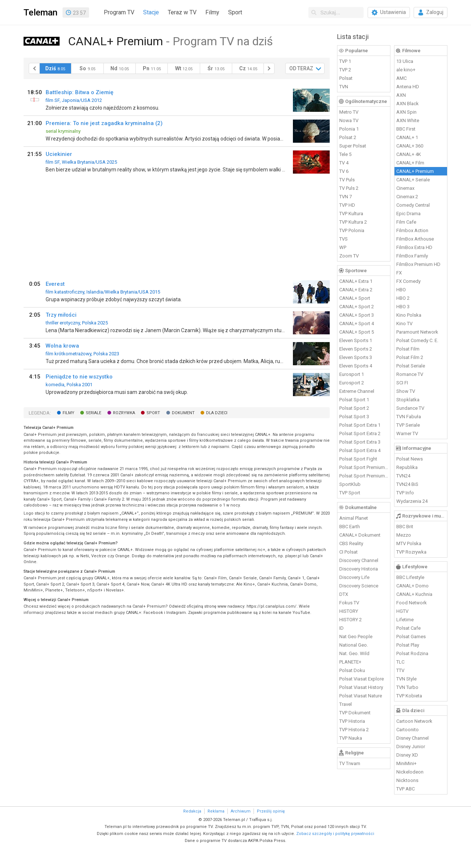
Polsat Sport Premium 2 (364, 476)
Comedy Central (413, 205)
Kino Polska (408, 315)
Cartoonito (407, 729)
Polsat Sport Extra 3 (359, 442)
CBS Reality (351, 543)
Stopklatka (407, 399)
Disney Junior (410, 746)
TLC (400, 662)
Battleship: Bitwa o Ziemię (79, 92)
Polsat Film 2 (409, 357)
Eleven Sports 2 (355, 349)
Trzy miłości (61, 315)
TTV (400, 670)
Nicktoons (407, 780)
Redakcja (192, 811)
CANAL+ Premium (415, 171)
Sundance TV (410, 408)
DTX (343, 594)
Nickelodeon (410, 772)
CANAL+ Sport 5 (356, 332)
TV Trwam (349, 763)
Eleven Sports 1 (355, 340)
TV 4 (343, 163)
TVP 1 (345, 61)
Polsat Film (407, 349)
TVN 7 (345, 196)
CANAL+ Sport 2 (356, 306)
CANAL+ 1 (407, 137)
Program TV (119, 12)
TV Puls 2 (348, 188)
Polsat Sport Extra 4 (359, 450)
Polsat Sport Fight (358, 459)
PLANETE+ (350, 662)
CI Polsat (348, 552)
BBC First (405, 129)
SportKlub (350, 484)
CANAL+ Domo (412, 586)
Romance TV (409, 374)
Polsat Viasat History (361, 687)
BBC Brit (404, 526)
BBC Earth (349, 526)
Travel (345, 704)
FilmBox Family (412, 256)
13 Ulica (404, 61)
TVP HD (347, 205)
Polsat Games (411, 636)
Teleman (40, 12)
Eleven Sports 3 (355, 357)
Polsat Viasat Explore (361, 679)
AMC (401, 78)
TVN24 (403, 476)
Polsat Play (407, 645)
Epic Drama (408, 213)
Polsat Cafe (408, 628)
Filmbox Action (412, 230)
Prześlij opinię (271, 811)
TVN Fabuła (408, 416)
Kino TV (404, 323)
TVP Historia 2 (354, 729)
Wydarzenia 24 (412, 501)
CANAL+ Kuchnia (414, 594)
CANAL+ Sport (354, 298)
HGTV (402, 611)
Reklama (216, 811)
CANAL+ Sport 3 (356, 315)
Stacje (151, 12)
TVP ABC (405, 789)
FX (399, 273)
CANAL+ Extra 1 (355, 281)
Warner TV (407, 433)
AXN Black (407, 103)
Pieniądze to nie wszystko (79, 376)
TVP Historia (352, 721)
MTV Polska (408, 543)
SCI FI (402, 382)
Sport (235, 12)
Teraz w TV (182, 12)
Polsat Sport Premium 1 (364, 467)
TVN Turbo (407, 687)
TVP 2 (345, 69)
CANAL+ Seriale (413, 179)
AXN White (407, 120)
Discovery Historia (358, 569)
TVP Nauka (350, 738)
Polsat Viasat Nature (360, 696)
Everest (55, 284)
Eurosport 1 (351, 374)
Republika (407, 467)
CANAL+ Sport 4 (356, 323)
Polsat (346, 78)
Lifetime (405, 619)
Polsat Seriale (410, 366)
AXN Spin (406, 112)
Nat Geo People (355, 636)
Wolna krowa (62, 345)
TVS (343, 239)
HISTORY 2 (350, 619)
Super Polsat (352, 146)
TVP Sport (349, 492)
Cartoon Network (414, 721)
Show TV (405, 391)
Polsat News (409, 459)
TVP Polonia (351, 230)
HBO (401, 289)
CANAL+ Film (410, 163)
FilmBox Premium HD (418, 264)
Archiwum (241, 811)
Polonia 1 (349, 129)
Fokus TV (349, 602)
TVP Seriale (408, 425)
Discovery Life (354, 577)
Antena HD (407, 86)
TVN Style (406, 679)
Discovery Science (358, 586)
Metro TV (348, 112)
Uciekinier (59, 154)
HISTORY (348, 611)
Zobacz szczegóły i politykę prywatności (335, 833)
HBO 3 (403, 306)
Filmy (212, 12)
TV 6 (343, 171)
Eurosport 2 (351, 382)
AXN (401, 95)
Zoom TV (349, 256)
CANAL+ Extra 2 (355, 289)
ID (341, 628)
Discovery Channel (358, 560)
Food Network (411, 602)
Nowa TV (348, 120)
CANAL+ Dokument (359, 535)
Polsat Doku (352, 670)
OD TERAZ (301, 68)
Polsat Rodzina (412, 653)
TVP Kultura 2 (353, 222)
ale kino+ (405, 69)
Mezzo (403, 535)
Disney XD (407, 755)
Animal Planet (353, 518)
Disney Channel (412, 738)
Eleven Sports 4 (355, 366)
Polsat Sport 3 (354, 416)
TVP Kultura (351, 213)
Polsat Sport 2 (354, 408)
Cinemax (405, 188)
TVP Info (405, 492)
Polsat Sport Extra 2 (359, 433)
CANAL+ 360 (409, 146)
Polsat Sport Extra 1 (359, 425)
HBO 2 (403, 298)
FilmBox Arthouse (415, 239)
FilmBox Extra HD (414, 247)
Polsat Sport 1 (354, 399)
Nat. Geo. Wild (354, 653)
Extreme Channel (356, 391)
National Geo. (353, 645)
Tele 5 (345, 154)
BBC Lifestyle (410, 577)
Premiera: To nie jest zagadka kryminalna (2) (104, 123)
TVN (343, 86)
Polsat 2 (347, 137)
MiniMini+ (406, 763)
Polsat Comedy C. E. (417, 340)
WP (342, 247)
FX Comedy (408, 281)
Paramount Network (417, 332)
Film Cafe (406, 222)
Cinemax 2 (407, 196)
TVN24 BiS (407, 484)
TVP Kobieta (409, 696)
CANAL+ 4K (408, 154)
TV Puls (347, 179)
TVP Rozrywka (411, 552)
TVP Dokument (355, 712)
